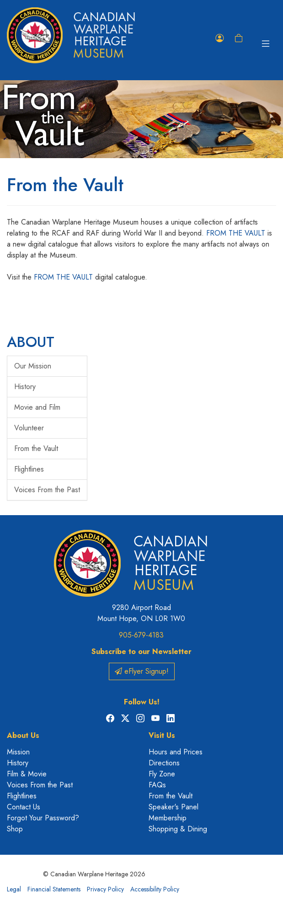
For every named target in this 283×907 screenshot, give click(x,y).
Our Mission (32, 366)
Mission (18, 752)
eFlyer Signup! (142, 671)
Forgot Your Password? (43, 818)
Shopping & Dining (178, 829)
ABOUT (30, 341)
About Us (23, 735)
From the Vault (36, 448)
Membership (168, 818)
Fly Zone (162, 774)
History (25, 386)
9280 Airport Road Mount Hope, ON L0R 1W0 (141, 613)
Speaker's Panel (173, 807)
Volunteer (29, 428)
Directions (164, 763)
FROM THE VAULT (236, 233)
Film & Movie (27, 774)
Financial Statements (53, 889)
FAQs (157, 785)
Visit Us (162, 735)
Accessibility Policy (154, 889)
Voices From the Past (47, 489)
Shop (15, 829)
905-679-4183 (141, 635)
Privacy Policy (105, 889)
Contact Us (23, 807)
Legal (14, 889)
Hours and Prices (176, 752)
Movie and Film (37, 407)
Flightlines (29, 469)
